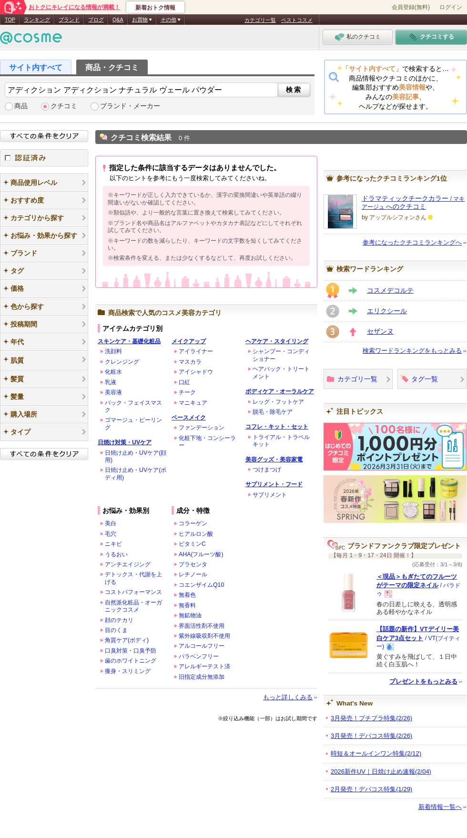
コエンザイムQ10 (201, 585)
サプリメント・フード (274, 484)
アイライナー (196, 351)
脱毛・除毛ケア (273, 412)
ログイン (450, 7)
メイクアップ (189, 341)
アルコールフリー (201, 646)
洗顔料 (113, 351)
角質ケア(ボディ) (127, 640)
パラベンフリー (199, 656)
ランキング (37, 19)
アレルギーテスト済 (204, 666)
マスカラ (190, 361)
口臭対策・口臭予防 (130, 650)
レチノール (193, 574)
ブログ (96, 19)
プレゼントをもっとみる (423, 681)
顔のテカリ (119, 620)
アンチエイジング (128, 564)
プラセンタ (193, 564)
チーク (187, 392)
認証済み (44, 157)
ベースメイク (189, 417)
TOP (10, 19)
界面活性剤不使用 (201, 626)
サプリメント (270, 494)
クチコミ (64, 106)
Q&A (117, 19)
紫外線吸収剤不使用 (204, 636)
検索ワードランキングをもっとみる (412, 350)
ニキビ (113, 544)
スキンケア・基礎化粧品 (129, 341)
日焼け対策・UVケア (125, 442)
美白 (110, 523)
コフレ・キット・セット (276, 426)
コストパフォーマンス (133, 592)
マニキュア (193, 402)
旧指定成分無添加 (201, 677)
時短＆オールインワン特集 (376, 753)
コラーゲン (193, 523)
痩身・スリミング (128, 671)
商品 (21, 106)
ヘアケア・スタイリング (276, 341)
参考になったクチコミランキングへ (412, 242)
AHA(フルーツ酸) (201, 554)
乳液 (110, 382)
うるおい (116, 554)
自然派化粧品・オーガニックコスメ (133, 606)
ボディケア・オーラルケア (279, 391)
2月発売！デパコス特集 (371, 789)
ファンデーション (201, 427)
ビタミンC (192, 544)
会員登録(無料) (411, 7)
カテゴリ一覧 (260, 20)
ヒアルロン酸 (196, 534)
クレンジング (122, 361)
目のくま (116, 630)
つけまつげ (267, 469)
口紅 (184, 382)
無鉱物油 (190, 615)
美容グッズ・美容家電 (274, 459)
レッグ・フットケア (278, 402)
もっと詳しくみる (288, 697)
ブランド (69, 19)
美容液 (113, 392)
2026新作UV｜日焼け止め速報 (381, 771)
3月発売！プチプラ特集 (371, 718)
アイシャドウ (196, 371)
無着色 (187, 595)
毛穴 (110, 534)
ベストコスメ (297, 20)
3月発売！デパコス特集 (371, 735)
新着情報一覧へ (440, 806)
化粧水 (113, 371)
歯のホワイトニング (130, 660)
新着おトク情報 (155, 7)
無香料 (187, 605)
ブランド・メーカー (130, 106)
